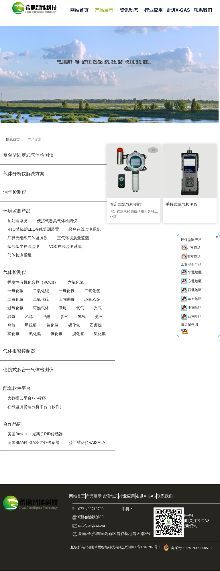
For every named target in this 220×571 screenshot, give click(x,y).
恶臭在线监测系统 (84, 229)
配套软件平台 (17, 388)
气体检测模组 (19, 255)
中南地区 (191, 307)
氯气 (64, 316)
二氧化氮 (92, 291)
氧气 (80, 308)
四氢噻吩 (66, 299)
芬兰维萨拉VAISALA (87, 442)
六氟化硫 (76, 282)
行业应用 (153, 10)
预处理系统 (17, 220)
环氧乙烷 (92, 299)
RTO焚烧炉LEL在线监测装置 (33, 229)
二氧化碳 (41, 291)
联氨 (11, 316)
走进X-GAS (178, 10)
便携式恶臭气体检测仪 (57, 220)
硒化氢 (74, 325)
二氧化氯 (15, 299)
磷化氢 (13, 333)
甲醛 (46, 316)
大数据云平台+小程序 (26, 398)
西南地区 (191, 316)
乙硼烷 (96, 325)
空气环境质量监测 (73, 238)
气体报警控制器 (19, 351)
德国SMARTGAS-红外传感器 (33, 442)
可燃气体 (41, 308)
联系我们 (203, 10)
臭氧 (11, 325)
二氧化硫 (41, 299)
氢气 (82, 316)
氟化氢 (52, 325)
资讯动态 (129, 10)
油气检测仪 (14, 192)
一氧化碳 (15, 291)
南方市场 (191, 256)
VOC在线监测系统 (65, 246)
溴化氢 (78, 333)
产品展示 (104, 10)
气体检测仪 (14, 272)
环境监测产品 (17, 210)
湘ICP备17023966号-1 (144, 547)
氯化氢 (56, 333)
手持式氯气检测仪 (181, 205)
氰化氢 (35, 333)
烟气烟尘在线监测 (23, 246)
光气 (98, 308)
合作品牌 (12, 424)
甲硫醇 (31, 325)
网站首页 (79, 10)
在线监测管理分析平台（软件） (35, 406)
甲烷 (62, 308)
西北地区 (191, 290)
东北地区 (191, 281)
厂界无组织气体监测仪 (27, 238)
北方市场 (191, 247)
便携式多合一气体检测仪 (28, 369)
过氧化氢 (15, 308)
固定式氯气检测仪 (125, 205)
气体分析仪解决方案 (23, 173)
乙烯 (29, 316)
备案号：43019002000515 (192, 548)
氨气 (99, 316)
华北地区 (191, 272)
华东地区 (191, 299)
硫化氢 (100, 333)
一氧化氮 (66, 291)
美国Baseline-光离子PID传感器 (35, 434)
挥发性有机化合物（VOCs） (32, 282)
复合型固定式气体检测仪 (28, 155)
